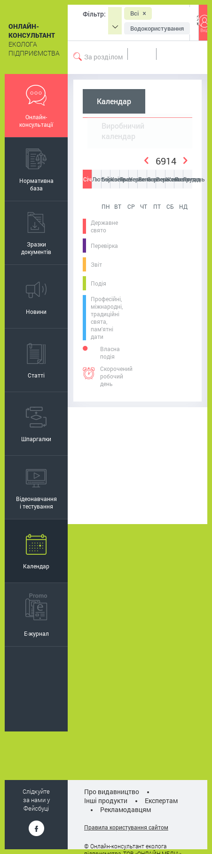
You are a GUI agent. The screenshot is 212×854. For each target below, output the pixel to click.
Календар (114, 101)
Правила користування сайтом (126, 827)
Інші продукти (105, 800)
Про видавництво (111, 791)
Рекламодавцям (125, 809)
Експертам (161, 800)
